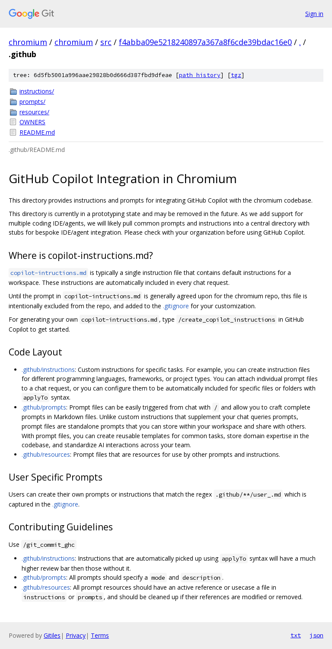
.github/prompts (44, 407)
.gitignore (176, 306)
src (106, 42)
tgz (236, 75)
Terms (100, 635)
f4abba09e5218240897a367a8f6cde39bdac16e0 (205, 42)
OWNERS (32, 122)
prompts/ (32, 101)
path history (199, 75)
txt (295, 635)
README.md (37, 132)
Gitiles (52, 635)
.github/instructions (48, 369)
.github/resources (46, 454)
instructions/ (36, 91)
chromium (28, 42)
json (316, 635)
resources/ (34, 112)
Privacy (76, 635)
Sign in (314, 14)
